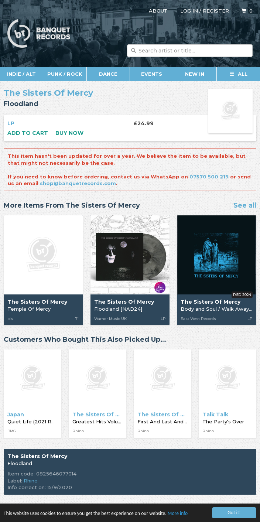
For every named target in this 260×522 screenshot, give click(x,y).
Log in (189, 11)
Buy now (69, 133)
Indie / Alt (21, 74)
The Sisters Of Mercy (48, 93)
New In (194, 74)
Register (216, 11)
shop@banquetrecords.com (78, 183)
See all (244, 205)
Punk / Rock (64, 74)
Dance (108, 74)
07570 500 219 (209, 177)
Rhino (31, 481)
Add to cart (27, 133)
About (158, 11)
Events (151, 74)
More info (178, 514)
